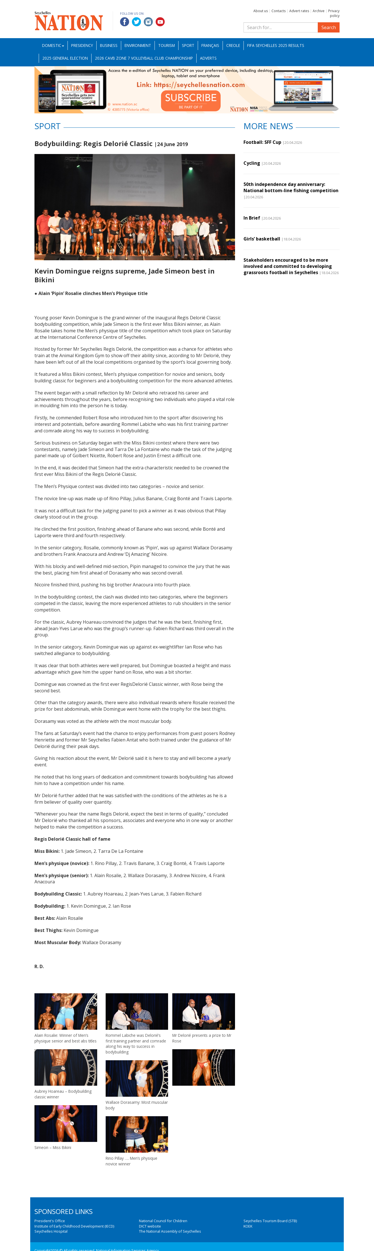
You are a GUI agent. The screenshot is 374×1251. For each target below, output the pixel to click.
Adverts (208, 58)
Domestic (53, 45)
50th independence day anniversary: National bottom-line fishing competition (290, 187)
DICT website (150, 1226)
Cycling (251, 163)
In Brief (251, 218)
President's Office (49, 1220)
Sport (188, 45)
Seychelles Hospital (51, 1231)
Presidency (82, 45)
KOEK (247, 1226)
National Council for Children (163, 1220)
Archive (319, 10)
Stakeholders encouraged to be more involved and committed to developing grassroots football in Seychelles (287, 266)
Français (210, 45)
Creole (233, 45)
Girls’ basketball (261, 239)
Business (109, 45)
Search (328, 27)
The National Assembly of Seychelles (170, 1231)
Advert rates (299, 10)
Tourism (166, 45)
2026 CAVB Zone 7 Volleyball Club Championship (144, 58)
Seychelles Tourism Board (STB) (270, 1220)
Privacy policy (334, 13)
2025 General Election (65, 58)
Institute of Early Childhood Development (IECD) (74, 1226)
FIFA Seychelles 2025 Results (275, 45)
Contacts (278, 10)
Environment (138, 45)
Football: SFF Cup (262, 142)
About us (260, 10)
